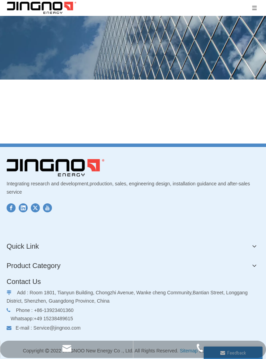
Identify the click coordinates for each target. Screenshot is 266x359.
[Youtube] (47, 207)
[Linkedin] (23, 207)
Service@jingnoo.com (56, 328)
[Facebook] (11, 207)
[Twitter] (35, 207)
